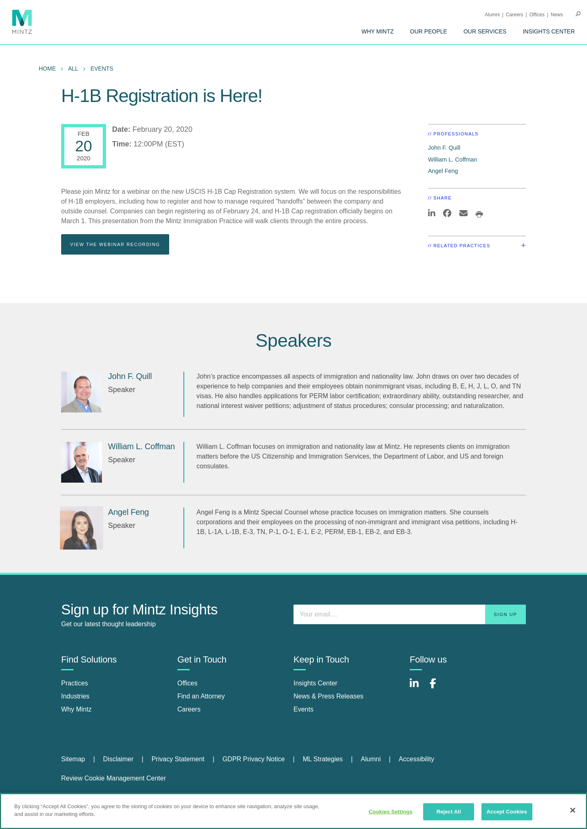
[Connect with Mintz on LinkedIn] (418, 687)
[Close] (573, 810)
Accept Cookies (506, 812)
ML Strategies (323, 759)
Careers (514, 15)
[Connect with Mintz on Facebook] (438, 687)
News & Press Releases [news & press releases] (329, 696)
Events (101, 68)
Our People (428, 31)
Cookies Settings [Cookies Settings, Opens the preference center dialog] (391, 812)
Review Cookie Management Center (113, 778)
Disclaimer (118, 759)
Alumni (492, 15)
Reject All (449, 812)
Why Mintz (378, 31)
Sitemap (73, 759)
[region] (293, 811)
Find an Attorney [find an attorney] (201, 696)
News (557, 14)
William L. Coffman (452, 159)
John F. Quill (444, 147)
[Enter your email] (410, 614)
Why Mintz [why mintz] (76, 709)
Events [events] (303, 709)
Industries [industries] (75, 696)
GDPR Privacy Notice (254, 759)
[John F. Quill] (81, 392)
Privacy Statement (178, 759)
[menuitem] (378, 31)
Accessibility (416, 759)
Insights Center (549, 31)
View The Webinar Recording (115, 244)
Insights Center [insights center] (316, 683)
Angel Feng (443, 171)
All (73, 68)
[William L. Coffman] (81, 462)
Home (47, 68)
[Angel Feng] (81, 528)
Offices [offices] (187, 683)
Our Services (485, 31)
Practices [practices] (74, 683)
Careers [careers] (189, 709)
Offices (537, 15)
